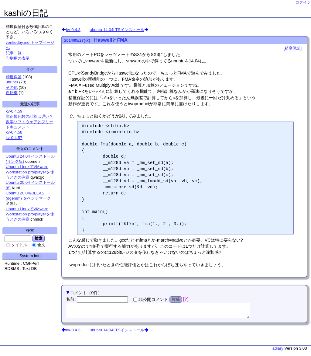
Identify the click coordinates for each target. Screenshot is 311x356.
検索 (38, 238)
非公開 (153, 299)
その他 (12, 87)
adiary (277, 351)
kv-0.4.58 (14, 132)
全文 (41, 245)
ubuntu (12, 82)
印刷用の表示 (17, 58)
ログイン (303, 2)
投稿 (176, 299)
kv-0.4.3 (73, 29)
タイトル (19, 245)
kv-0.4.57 (14, 137)
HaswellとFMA (111, 40)
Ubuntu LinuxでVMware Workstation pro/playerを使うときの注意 (30, 172)
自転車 (12, 92)
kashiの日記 (26, 13)
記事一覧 (14, 53)
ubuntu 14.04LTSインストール (117, 29)
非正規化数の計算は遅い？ (29, 116)
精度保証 (292, 48)
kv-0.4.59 (14, 111)
